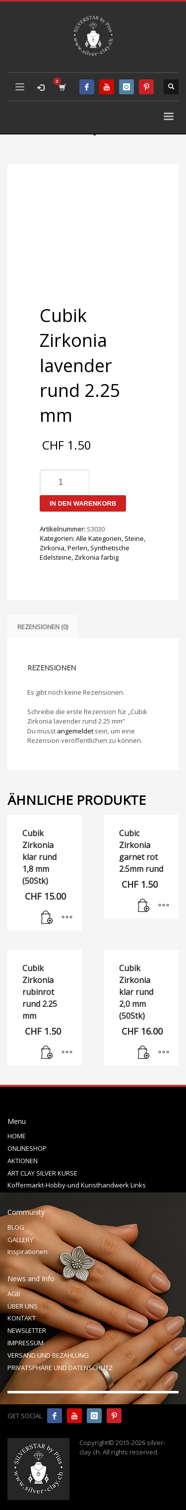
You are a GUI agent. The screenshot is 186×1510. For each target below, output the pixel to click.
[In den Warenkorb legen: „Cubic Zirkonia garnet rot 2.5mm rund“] (144, 906)
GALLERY (20, 1239)
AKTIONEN (22, 1160)
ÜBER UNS (22, 1306)
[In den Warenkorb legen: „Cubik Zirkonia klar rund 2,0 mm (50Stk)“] (144, 1053)
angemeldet (75, 730)
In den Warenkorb (83, 503)
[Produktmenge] (64, 482)
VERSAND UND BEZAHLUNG (48, 1355)
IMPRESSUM (25, 1342)
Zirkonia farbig (96, 557)
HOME (16, 1135)
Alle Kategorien (99, 538)
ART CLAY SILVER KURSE (42, 1173)
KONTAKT (21, 1317)
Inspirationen (27, 1251)
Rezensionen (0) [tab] (42, 626)
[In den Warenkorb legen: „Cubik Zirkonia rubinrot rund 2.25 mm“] (47, 1053)
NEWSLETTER (26, 1330)
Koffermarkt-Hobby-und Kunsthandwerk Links (76, 1185)
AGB (13, 1293)
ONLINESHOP (27, 1148)
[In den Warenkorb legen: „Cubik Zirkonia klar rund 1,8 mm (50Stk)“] (47, 918)
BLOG (15, 1227)
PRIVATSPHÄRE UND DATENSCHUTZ (60, 1367)
